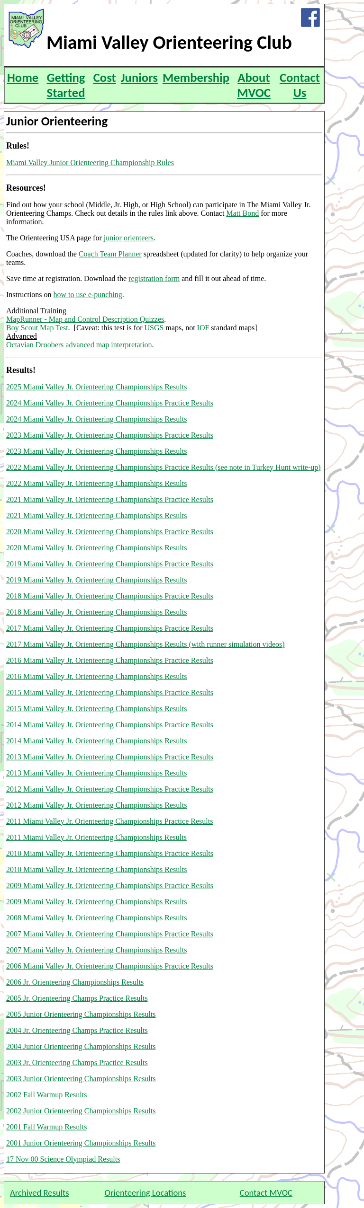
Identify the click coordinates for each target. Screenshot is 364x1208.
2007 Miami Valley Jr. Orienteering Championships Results (96, 950)
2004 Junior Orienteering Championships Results (81, 1046)
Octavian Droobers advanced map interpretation (79, 345)
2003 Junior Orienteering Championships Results (81, 1079)
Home (22, 77)
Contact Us (300, 85)
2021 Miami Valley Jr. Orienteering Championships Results (96, 515)
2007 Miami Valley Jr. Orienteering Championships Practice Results (109, 934)
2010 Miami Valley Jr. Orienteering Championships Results (96, 869)
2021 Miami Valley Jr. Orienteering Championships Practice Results (109, 499)
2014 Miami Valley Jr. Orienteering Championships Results (96, 741)
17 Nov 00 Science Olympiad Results (63, 1159)
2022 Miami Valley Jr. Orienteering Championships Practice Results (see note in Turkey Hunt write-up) (163, 467)
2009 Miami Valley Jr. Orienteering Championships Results (96, 902)
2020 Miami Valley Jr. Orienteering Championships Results (96, 548)
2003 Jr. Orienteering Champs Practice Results (77, 1062)
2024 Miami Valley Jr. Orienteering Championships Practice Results (109, 403)
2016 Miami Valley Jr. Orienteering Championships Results (96, 676)
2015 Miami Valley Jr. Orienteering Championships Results (96, 709)
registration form (154, 278)
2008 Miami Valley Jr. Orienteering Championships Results (96, 918)
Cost (104, 77)
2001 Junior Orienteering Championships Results (81, 1143)
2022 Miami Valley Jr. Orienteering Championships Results (96, 483)
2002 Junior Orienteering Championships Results (81, 1111)
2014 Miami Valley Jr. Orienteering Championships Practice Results (109, 725)
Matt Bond (242, 213)
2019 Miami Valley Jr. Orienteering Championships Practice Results (109, 564)
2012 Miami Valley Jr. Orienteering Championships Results (96, 805)
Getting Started (66, 85)
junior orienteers (129, 238)
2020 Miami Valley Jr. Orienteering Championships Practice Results (109, 532)
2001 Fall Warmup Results (46, 1127)
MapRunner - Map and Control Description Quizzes (85, 319)
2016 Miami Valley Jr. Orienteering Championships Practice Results (109, 660)
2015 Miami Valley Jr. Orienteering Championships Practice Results (109, 692)
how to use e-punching (88, 295)
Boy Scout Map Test (37, 328)
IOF (203, 328)
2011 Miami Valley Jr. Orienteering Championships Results (96, 837)
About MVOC (254, 85)
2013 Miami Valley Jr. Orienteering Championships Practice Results (109, 757)
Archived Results (39, 1192)
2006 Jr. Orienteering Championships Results (75, 982)
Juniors (139, 77)
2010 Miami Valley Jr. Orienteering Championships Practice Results (109, 853)
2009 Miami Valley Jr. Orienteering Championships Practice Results (109, 886)
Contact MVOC (266, 1192)
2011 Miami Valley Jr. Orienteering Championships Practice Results (109, 821)
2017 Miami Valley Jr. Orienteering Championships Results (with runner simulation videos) (145, 644)
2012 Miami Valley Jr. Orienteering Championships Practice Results (109, 789)
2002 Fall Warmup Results (46, 1095)
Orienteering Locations (145, 1192)
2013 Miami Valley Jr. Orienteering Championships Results (96, 773)
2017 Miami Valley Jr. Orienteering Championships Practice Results (109, 628)
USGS (154, 328)
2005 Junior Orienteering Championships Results (81, 1014)
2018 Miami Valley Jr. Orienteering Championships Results (96, 612)
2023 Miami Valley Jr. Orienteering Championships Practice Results (109, 435)
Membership (196, 77)
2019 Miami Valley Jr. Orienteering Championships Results (96, 580)
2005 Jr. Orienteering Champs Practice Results (77, 998)
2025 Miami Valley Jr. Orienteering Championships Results (96, 387)
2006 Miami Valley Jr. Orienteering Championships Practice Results (109, 966)
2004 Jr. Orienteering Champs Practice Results (77, 1030)
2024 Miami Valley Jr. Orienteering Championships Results (96, 419)
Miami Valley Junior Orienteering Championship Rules (90, 163)
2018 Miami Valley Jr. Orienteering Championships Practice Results (109, 596)
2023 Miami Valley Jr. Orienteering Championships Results (96, 451)
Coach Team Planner (110, 254)
